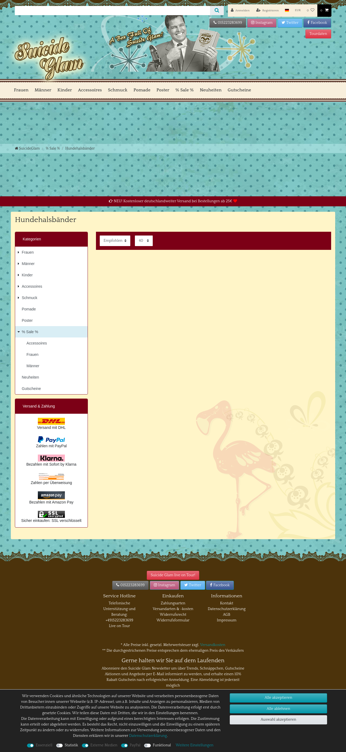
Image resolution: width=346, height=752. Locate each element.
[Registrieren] (267, 10)
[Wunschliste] (310, 10)
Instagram (262, 23)
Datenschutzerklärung (226, 609)
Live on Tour (119, 626)
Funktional (162, 745)
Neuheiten (211, 90)
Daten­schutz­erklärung (148, 736)
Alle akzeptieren (278, 697)
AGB (226, 614)
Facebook (317, 23)
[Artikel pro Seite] (144, 241)
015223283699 (228, 23)
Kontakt (226, 603)
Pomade (142, 90)
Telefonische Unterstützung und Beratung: (119, 609)
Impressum (227, 620)
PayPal (135, 745)
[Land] (287, 10)
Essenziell (44, 745)
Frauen (21, 90)
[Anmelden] (240, 10)
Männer (43, 90)
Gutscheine (239, 90)
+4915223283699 (119, 620)
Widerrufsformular (173, 620)
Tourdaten (318, 34)
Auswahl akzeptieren (278, 719)
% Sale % (184, 90)
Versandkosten (212, 645)
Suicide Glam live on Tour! (173, 575)
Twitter (290, 23)
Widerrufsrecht (173, 614)
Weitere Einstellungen (195, 745)
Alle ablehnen (278, 709)
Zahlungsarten (173, 603)
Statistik (71, 745)
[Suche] (217, 10)
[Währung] (298, 10)
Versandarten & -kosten (173, 609)
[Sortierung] (115, 241)
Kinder (64, 90)
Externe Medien (103, 745)
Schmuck (117, 90)
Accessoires (90, 90)
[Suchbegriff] (112, 10)
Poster (163, 90)
